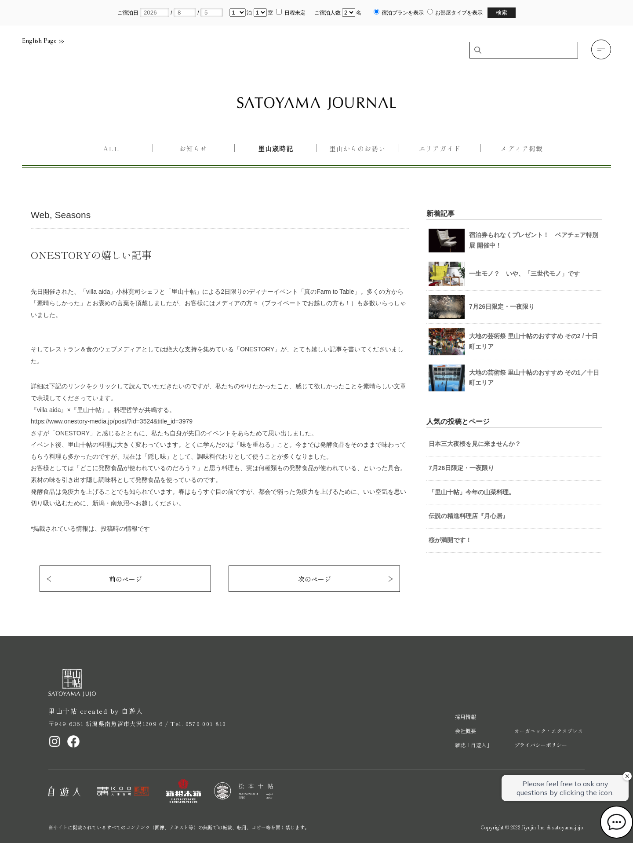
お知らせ (193, 148)
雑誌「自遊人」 (473, 744)
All (111, 148)
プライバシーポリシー (540, 744)
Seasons (73, 215)
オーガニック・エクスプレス (548, 730)
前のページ (125, 579)
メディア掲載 (521, 148)
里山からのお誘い (357, 148)
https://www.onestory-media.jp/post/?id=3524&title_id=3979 (112, 421)
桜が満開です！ (450, 540)
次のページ (314, 579)
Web (40, 215)
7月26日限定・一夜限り (461, 467)
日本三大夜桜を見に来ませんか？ (475, 443)
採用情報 (465, 716)
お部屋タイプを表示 (459, 13)
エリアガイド (439, 148)
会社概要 (465, 730)
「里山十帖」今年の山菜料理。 (472, 492)
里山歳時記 (275, 148)
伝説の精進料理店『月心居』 (469, 515)
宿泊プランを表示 (403, 13)
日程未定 (295, 13)
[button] (601, 49)
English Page (43, 40)
